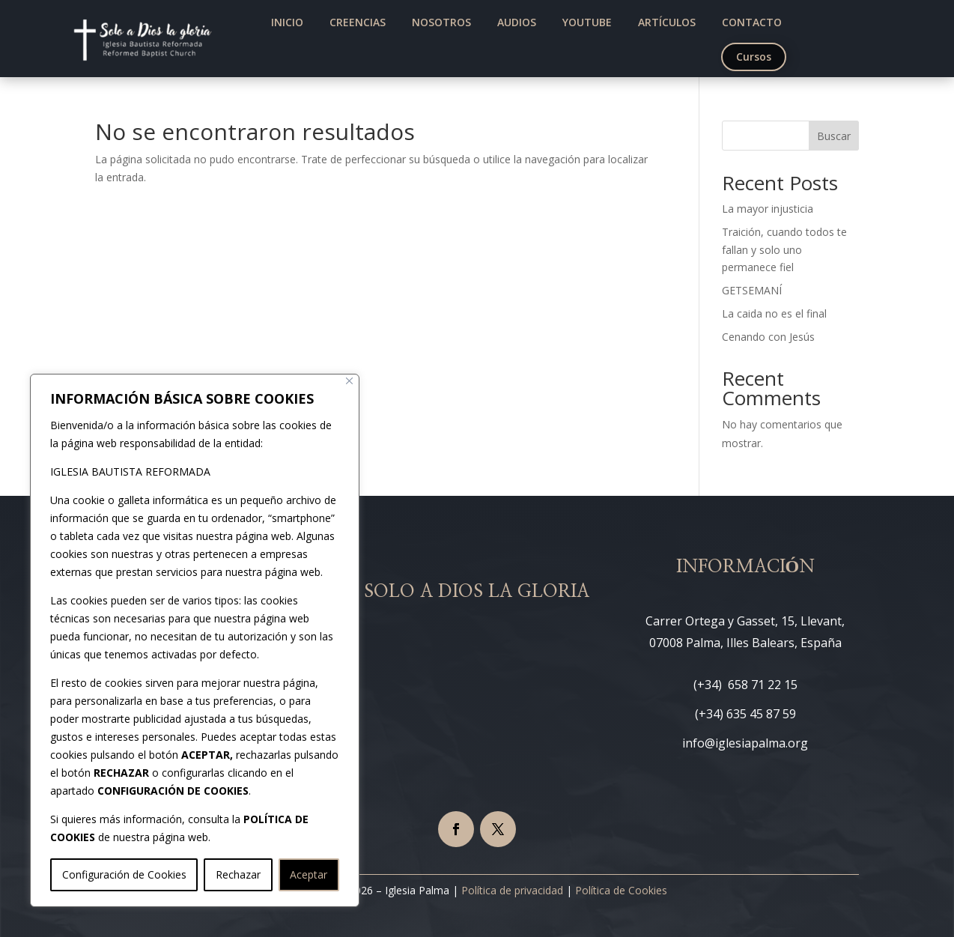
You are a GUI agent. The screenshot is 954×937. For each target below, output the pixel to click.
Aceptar (308, 874)
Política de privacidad (512, 890)
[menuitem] (287, 22)
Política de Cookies (621, 890)
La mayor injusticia (767, 208)
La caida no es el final (774, 313)
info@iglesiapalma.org (745, 743)
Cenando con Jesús (768, 337)
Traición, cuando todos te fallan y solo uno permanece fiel (784, 250)
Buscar (834, 136)
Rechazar (238, 874)
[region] (194, 640)
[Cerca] (349, 380)
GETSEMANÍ (752, 290)
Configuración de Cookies (124, 874)
